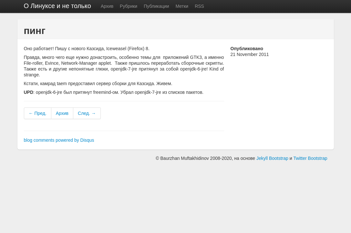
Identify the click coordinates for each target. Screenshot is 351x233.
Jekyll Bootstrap (272, 158)
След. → (87, 113)
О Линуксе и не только (57, 5)
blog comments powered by (59, 140)
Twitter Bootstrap (310, 158)
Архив (107, 6)
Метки (182, 6)
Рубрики (128, 6)
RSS (199, 6)
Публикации (156, 6)
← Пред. (37, 113)
